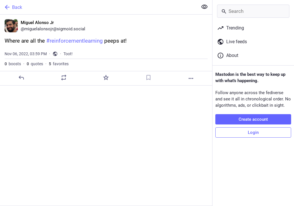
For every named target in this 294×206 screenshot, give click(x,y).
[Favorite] (105, 77)
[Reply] (21, 77)
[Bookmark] (148, 77)
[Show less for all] (204, 7)
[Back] (98, 7)
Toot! (68, 54)
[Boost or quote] (63, 77)
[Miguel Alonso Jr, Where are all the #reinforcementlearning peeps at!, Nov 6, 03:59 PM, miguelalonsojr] (106, 50)
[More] (190, 78)
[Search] (253, 11)
